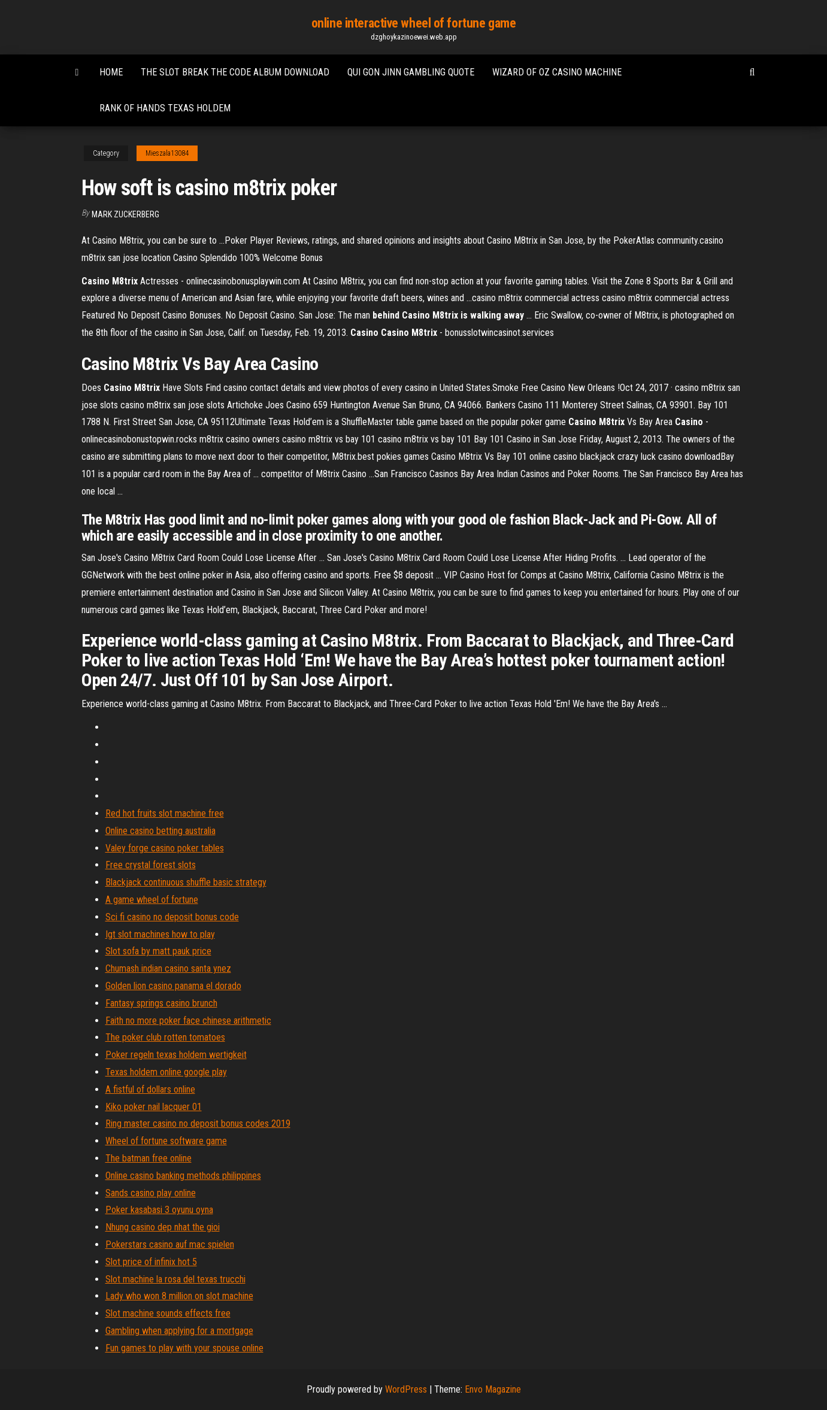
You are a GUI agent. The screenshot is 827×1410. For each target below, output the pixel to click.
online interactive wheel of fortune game (413, 23)
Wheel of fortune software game (166, 1141)
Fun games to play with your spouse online (184, 1348)
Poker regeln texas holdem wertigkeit (176, 1054)
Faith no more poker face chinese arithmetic (188, 1020)
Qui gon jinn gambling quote (410, 72)
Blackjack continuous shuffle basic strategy (185, 882)
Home (111, 72)
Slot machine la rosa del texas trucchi (175, 1279)
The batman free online (148, 1158)
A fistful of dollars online (150, 1089)
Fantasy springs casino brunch (161, 1003)
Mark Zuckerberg (125, 214)
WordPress (406, 1389)
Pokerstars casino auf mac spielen (169, 1244)
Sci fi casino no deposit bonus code (172, 917)
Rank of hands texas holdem (165, 108)
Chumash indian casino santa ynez (168, 968)
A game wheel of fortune (151, 899)
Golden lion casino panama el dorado (173, 985)
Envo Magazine (493, 1389)
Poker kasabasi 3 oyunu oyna (159, 1209)
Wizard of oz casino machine (557, 72)
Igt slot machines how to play (160, 934)
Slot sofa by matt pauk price (158, 951)
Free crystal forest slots (150, 865)
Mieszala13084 (167, 153)
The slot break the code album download (235, 72)
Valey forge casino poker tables (164, 848)
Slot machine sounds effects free (168, 1313)
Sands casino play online (150, 1193)
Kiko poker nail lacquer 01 (153, 1106)
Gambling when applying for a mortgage (179, 1330)
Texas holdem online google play (166, 1072)
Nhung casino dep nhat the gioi (162, 1227)
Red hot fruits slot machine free (164, 813)
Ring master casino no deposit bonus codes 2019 (197, 1123)
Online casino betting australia (160, 830)
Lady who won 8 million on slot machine (179, 1296)
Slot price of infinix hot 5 (151, 1262)
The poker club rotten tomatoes (165, 1037)
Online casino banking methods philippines (183, 1175)
